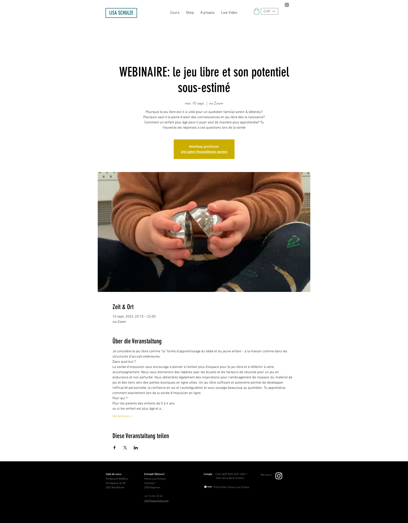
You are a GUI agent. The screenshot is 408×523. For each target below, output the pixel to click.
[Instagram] (286, 4)
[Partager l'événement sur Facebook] (114, 447)
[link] (256, 11)
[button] (269, 11)
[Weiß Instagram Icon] (278, 475)
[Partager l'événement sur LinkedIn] (136, 447)
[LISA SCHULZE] (121, 13)
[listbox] (269, 11)
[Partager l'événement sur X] (125, 447)
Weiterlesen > (122, 416)
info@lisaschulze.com (156, 500)
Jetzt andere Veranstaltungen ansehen (204, 152)
